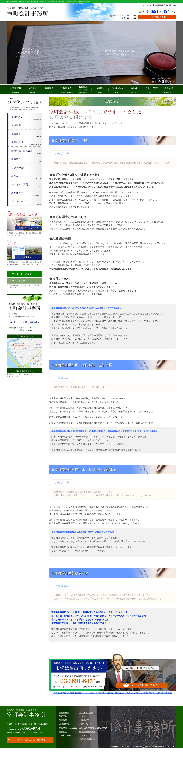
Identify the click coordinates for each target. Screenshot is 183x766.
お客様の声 (167, 89)
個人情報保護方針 (87, 741)
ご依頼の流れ (116, 89)
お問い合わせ (85, 733)
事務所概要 (15, 89)
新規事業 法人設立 (83, 89)
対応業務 (32, 89)
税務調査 (49, 89)
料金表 (133, 89)
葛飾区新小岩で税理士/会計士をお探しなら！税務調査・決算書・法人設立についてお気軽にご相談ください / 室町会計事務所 (112, 700)
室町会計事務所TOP (88, 748)
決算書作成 (66, 89)
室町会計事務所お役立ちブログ (93, 737)
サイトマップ (85, 744)
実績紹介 (99, 89)
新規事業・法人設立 (68, 737)
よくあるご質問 (150, 89)
